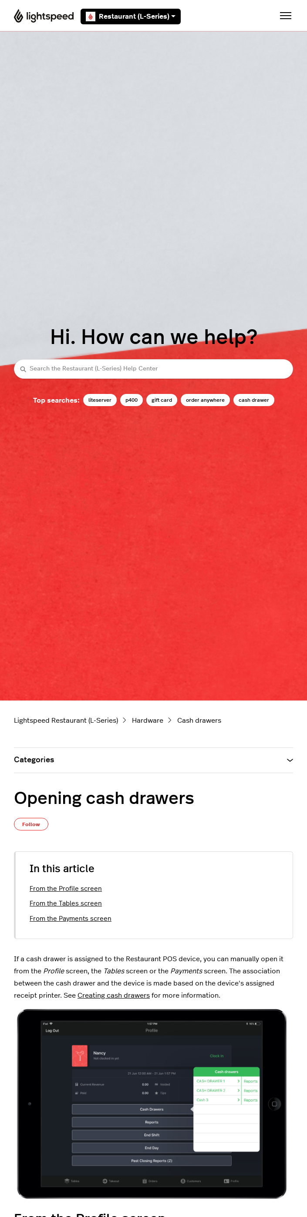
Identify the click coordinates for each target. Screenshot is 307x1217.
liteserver (99, 400)
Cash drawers (199, 720)
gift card (162, 400)
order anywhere (205, 400)
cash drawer (254, 400)
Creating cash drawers (114, 995)
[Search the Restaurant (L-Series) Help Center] (153, 369)
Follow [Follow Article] (31, 824)
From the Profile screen (66, 889)
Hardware (147, 720)
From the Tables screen (66, 903)
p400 (131, 400)
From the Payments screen (70, 919)
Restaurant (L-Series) (130, 16)
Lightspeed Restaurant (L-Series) (66, 720)
